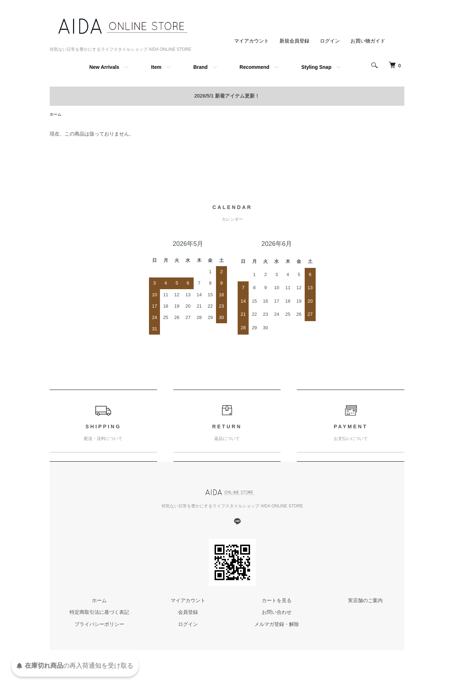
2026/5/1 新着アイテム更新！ (227, 96)
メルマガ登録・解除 (276, 625)
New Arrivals (104, 67)
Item (156, 67)
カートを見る (277, 601)
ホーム (56, 114)
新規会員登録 (294, 41)
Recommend (254, 67)
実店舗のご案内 (365, 601)
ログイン (330, 41)
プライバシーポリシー (99, 625)
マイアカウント (251, 41)
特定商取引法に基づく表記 (99, 613)
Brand (200, 67)
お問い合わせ (277, 613)
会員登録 (188, 613)
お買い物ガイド (367, 41)
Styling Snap (316, 67)
